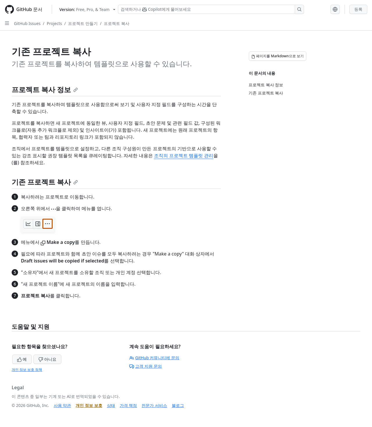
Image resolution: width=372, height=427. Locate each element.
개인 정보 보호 (89, 405)
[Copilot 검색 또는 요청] (211, 9)
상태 (111, 405)
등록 (358, 9)
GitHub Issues (27, 23)
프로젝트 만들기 (83, 23)
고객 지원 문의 (145, 366)
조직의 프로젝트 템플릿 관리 (183, 155)
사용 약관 (62, 405)
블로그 (178, 405)
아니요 (47, 359)
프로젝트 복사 (116, 23)
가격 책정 (128, 405)
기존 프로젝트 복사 (45, 182)
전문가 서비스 (154, 405)
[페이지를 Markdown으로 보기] (277, 56)
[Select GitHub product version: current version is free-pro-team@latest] (87, 9)
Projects (54, 23)
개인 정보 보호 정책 (27, 369)
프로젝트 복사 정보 (45, 89)
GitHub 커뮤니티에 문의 (154, 357)
